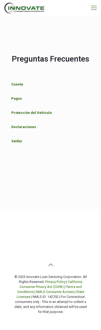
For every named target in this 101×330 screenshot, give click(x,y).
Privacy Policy (55, 282)
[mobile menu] (93, 7)
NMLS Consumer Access (55, 292)
